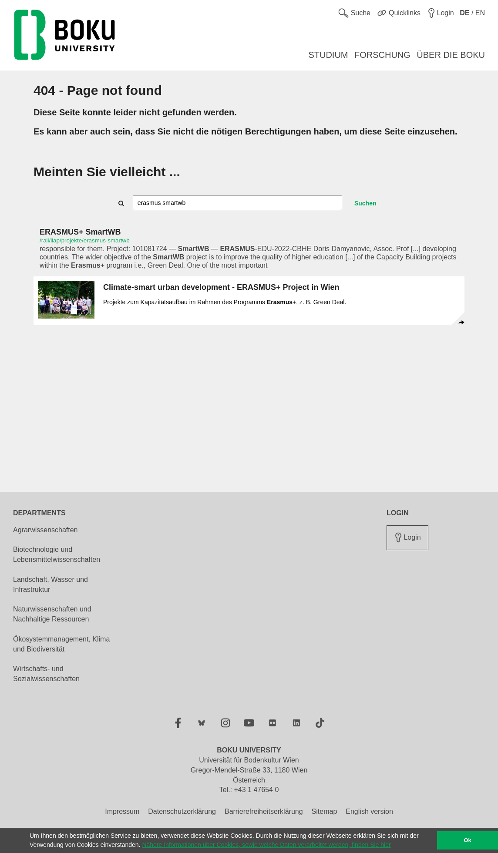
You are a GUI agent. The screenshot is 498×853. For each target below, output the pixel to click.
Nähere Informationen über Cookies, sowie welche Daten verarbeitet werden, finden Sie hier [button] (266, 844)
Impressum (122, 811)
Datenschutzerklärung (182, 811)
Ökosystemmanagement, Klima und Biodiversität (61, 644)
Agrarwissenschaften (45, 530)
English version (369, 811)
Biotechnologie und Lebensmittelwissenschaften (56, 554)
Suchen (365, 203)
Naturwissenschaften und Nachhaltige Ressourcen (52, 614)
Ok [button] (467, 840)
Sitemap (324, 811)
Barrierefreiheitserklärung (264, 811)
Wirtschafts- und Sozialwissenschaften (46, 673)
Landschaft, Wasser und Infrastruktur (50, 584)
